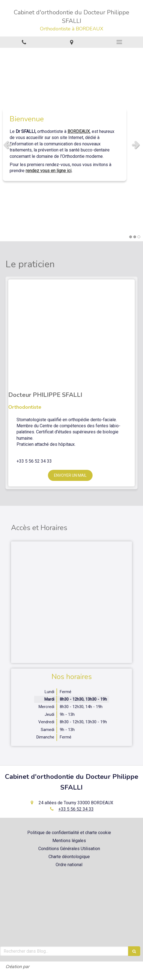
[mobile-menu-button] (119, 42)
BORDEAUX (79, 131)
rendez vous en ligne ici (48, 171)
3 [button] (138, 236)
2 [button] (134, 236)
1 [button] (130, 236)
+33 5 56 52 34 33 (76, 809)
